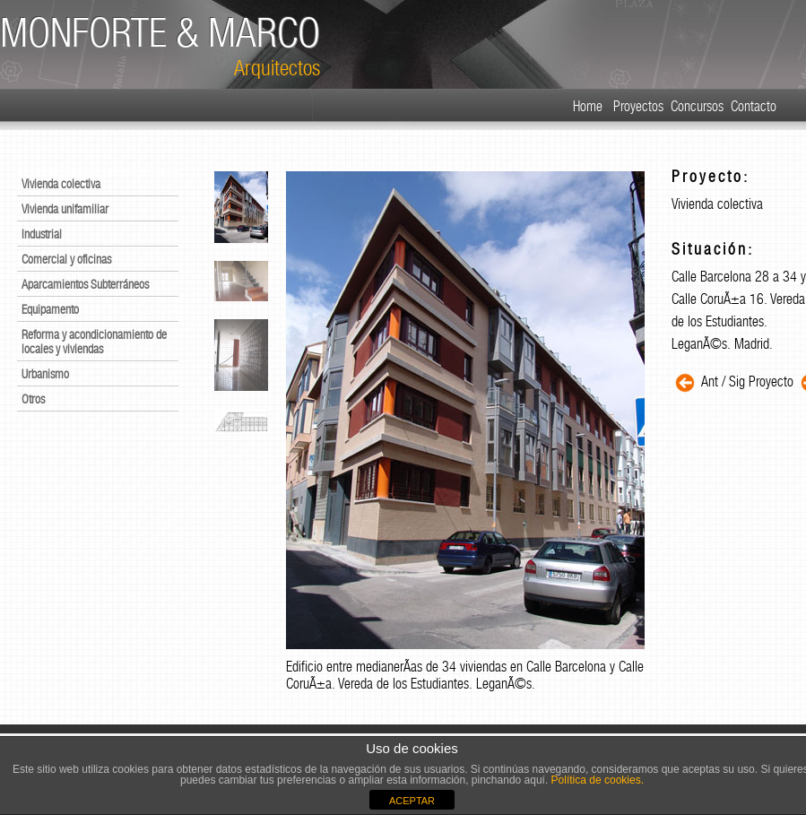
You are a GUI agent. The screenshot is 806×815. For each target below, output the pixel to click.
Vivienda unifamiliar (65, 209)
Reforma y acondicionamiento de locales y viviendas (94, 341)
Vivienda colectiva (61, 184)
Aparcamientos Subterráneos (85, 284)
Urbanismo (45, 374)
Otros (33, 399)
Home (587, 106)
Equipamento (50, 309)
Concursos (697, 106)
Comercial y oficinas (66, 259)
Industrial (42, 234)
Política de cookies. (596, 780)
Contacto (753, 106)
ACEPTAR (412, 800)
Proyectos (638, 106)
